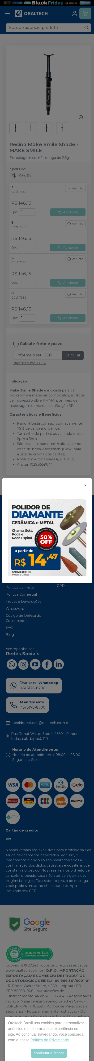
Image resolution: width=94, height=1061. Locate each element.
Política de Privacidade (49, 1040)
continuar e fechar (49, 1053)
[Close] (85, 485)
